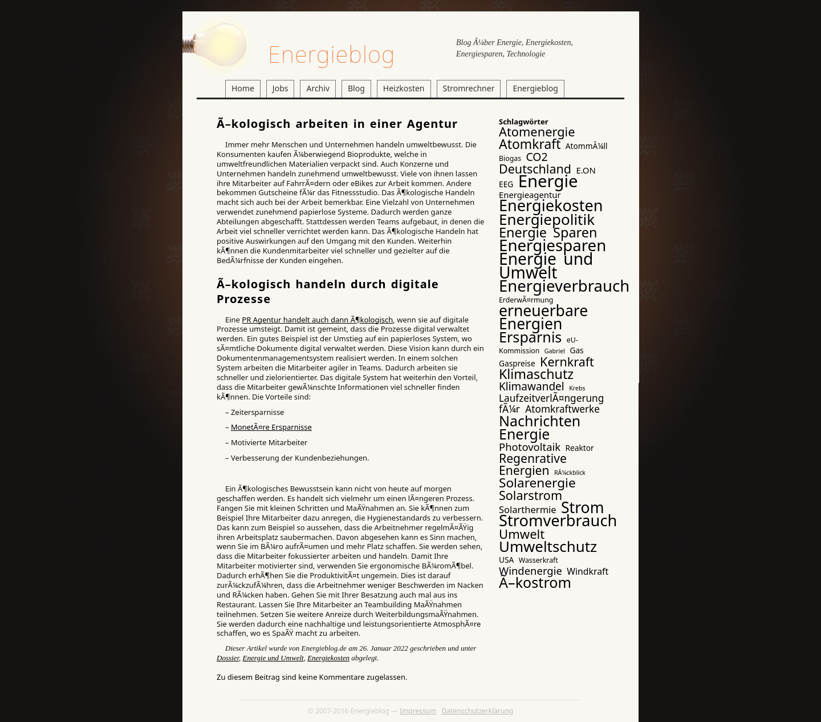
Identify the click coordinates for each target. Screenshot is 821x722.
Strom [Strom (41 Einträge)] (582, 507)
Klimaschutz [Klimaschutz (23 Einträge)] (536, 374)
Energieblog (331, 54)
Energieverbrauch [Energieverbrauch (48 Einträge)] (564, 285)
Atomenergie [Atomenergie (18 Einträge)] (537, 131)
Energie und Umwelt (273, 658)
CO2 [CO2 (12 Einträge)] (536, 156)
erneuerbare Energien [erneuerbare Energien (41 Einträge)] (543, 317)
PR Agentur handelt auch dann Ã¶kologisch (317, 319)
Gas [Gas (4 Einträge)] (576, 350)
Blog (356, 88)
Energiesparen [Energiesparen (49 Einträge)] (552, 245)
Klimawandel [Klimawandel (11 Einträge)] (531, 386)
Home (242, 88)
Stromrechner (469, 88)
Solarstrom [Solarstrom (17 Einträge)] (530, 495)
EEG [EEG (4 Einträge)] (506, 184)
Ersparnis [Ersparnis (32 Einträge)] (530, 336)
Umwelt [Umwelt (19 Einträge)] (521, 533)
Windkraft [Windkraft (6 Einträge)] (587, 571)
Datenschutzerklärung (477, 711)
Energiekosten (328, 658)
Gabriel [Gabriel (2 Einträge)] (554, 351)
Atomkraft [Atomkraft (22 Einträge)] (529, 144)
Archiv (318, 88)
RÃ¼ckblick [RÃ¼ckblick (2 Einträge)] (570, 473)
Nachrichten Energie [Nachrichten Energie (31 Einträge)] (539, 427)
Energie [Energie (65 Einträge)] (548, 181)
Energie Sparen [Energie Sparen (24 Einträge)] (548, 232)
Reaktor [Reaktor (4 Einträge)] (580, 447)
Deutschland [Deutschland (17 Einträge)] (535, 168)
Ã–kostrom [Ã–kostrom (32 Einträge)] (535, 582)
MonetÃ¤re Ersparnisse (271, 427)
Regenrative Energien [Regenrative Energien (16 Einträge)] (533, 464)
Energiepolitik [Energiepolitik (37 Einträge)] (547, 219)
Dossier (228, 658)
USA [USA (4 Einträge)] (506, 559)
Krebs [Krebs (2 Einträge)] (577, 388)
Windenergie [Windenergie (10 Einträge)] (530, 570)
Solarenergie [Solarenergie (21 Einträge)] (537, 482)
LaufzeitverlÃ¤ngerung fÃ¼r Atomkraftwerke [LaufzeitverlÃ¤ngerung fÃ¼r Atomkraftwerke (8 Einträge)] (551, 404)
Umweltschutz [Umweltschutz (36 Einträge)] (548, 546)
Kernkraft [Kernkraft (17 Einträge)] (567, 361)
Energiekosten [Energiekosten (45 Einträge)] (551, 205)
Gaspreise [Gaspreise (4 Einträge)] (517, 363)
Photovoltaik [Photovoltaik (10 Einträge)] (529, 446)
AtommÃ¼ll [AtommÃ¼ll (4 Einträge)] (587, 145)
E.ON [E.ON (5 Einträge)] (585, 170)
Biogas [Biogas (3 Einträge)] (510, 158)
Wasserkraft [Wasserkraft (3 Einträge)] (538, 560)
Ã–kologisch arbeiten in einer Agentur (337, 123)
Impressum (418, 711)
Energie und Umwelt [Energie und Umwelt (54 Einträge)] (546, 265)
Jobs (280, 88)
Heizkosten (404, 88)
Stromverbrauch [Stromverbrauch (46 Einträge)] (558, 520)
